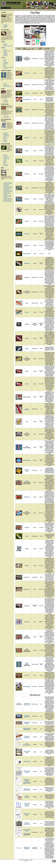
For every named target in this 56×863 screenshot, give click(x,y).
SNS (27, 649)
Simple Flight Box (7, 200)
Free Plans (8, 7)
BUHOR (5, 24)
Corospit (5, 99)
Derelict (5, 53)
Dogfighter (6, 54)
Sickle (5, 163)
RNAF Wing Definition (8, 201)
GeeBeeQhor (6, 134)
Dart (4, 60)
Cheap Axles (6, 189)
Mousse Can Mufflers (8, 183)
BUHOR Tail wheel (7, 198)
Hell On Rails (6, 85)
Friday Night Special (8, 50)
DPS (27, 290)
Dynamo (5, 55)
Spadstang (6, 101)
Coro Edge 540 (7, 156)
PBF (4, 162)
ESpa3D (5, 133)
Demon (5, 61)
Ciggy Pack (6, 132)
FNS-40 (5, 65)
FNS (27, 357)
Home (3, 7)
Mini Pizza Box (6, 135)
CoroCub (5, 155)
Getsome (5, 161)
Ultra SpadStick (7, 117)
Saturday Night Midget (8, 45)
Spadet (5, 27)
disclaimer (34, 23)
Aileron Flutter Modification (6, 185)
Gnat (5, 84)
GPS (27, 432)
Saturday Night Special (8, 67)
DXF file (26, 293)
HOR (27, 446)
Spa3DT (5, 141)
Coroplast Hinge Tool (8, 186)
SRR (27, 663)
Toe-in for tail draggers (27, 771)
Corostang (6, 100)
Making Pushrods (7, 195)
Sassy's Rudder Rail (8, 86)
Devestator (6, 62)
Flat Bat (5, 49)
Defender (5, 52)
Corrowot (5, 157)
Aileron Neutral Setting (8, 187)
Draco (5, 159)
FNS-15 (5, 44)
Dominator (6, 63)
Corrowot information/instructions (49, 142)
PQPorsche (6, 137)
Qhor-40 (5, 139)
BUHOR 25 (6, 25)
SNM (27, 635)
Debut (5, 51)
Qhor (5, 138)
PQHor (5, 136)
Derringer (5, 43)
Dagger (5, 59)
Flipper (5, 160)
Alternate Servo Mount (8, 199)
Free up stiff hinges (7, 188)
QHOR (26, 511)
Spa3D (5, 140)
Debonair (5, 26)
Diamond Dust (6, 158)
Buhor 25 (5, 154)
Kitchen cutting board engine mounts (8, 192)
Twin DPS (6, 68)
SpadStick (6, 116)
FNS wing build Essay (8, 182)
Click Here (26, 833)
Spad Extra (6, 164)
